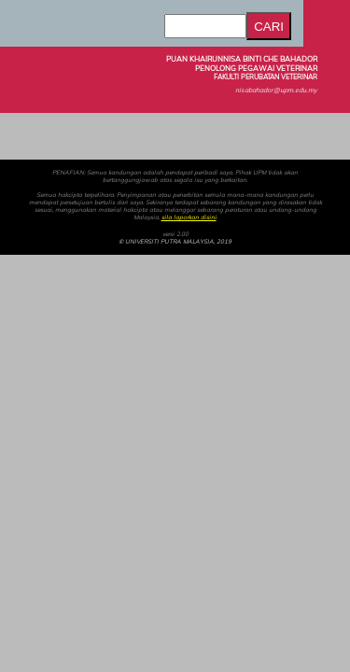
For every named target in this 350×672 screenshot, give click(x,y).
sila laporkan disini (189, 217)
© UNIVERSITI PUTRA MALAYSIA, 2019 (175, 241)
